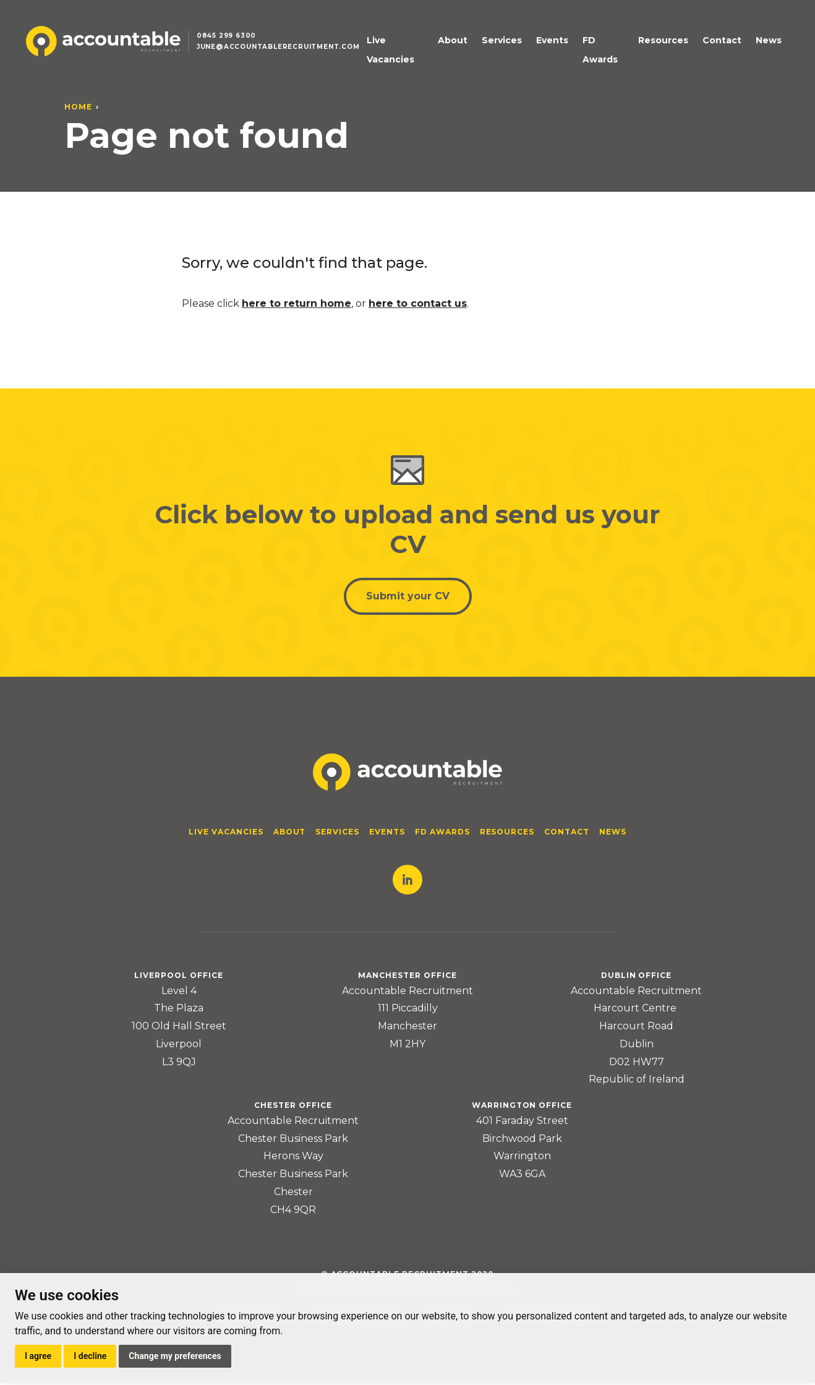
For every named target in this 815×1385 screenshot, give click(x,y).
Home (78, 106)
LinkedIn (407, 881)
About (475, 43)
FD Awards (613, 43)
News (767, 43)
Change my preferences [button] (175, 1356)
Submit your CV (408, 597)
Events (563, 43)
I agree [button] (38, 1356)
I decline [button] (90, 1356)
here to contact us (418, 303)
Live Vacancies (416, 43)
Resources (672, 43)
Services (518, 43)
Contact (725, 43)
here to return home (296, 303)
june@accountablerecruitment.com (283, 52)
